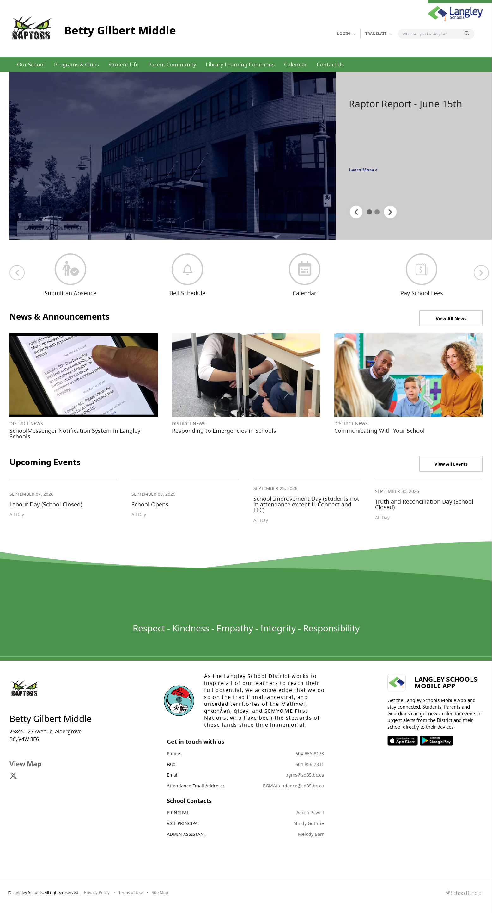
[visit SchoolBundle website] (463, 893)
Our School (31, 64)
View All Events (451, 464)
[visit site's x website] (13, 776)
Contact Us (330, 64)
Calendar (295, 64)
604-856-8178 (309, 753)
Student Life (123, 64)
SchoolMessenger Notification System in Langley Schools (74, 433)
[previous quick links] (17, 272)
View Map (25, 763)
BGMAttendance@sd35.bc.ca (293, 786)
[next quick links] (481, 272)
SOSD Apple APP (402, 741)
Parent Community (172, 64)
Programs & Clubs (76, 64)
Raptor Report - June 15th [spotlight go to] (405, 103)
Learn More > (363, 170)
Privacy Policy (97, 892)
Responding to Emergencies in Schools (224, 430)
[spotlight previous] (356, 212)
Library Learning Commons (240, 64)
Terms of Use (130, 892)
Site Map (160, 892)
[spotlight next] (390, 212)
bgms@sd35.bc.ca (304, 775)
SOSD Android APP (436, 741)
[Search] (432, 34)
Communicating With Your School (379, 430)
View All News (451, 318)
